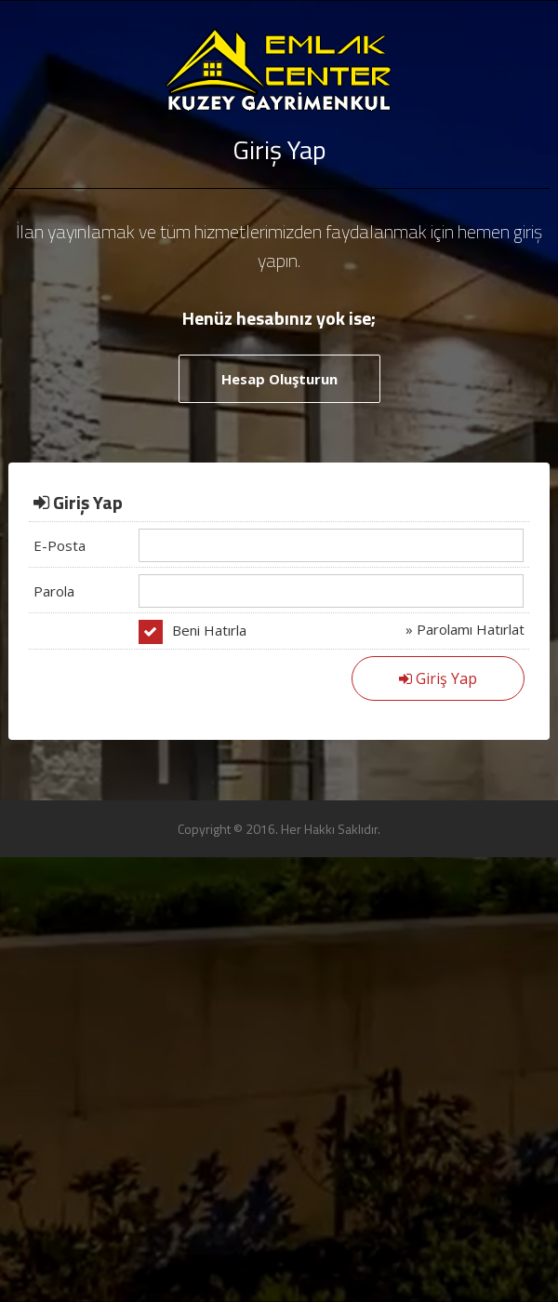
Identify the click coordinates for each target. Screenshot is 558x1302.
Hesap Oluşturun (279, 378)
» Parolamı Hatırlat (465, 629)
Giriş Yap (438, 678)
